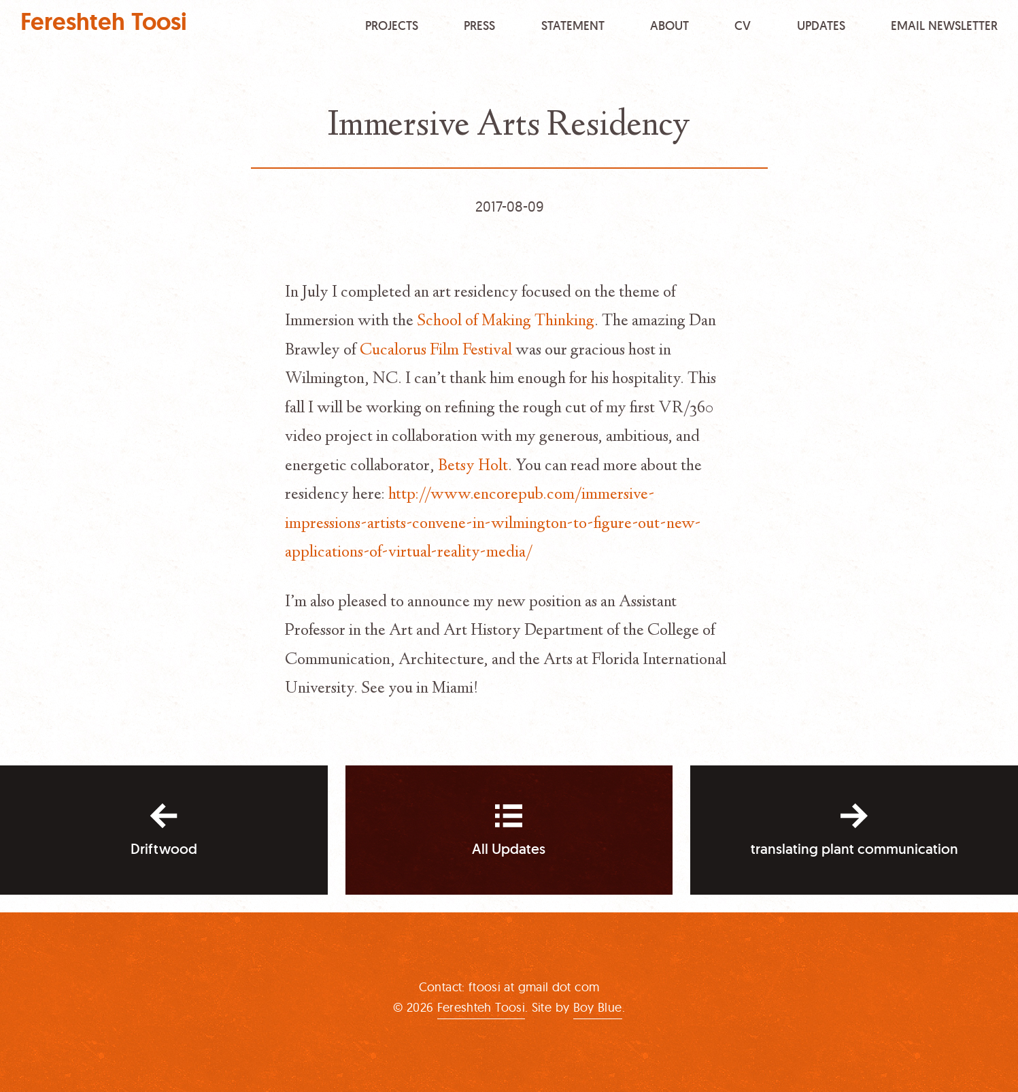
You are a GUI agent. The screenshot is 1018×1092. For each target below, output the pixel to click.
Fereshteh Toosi (103, 22)
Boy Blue (597, 1007)
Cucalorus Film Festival (436, 351)
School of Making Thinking (505, 321)
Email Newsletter (944, 25)
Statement (573, 25)
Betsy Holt (473, 466)
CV (742, 25)
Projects (391, 25)
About (669, 25)
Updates (821, 25)
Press (479, 25)
